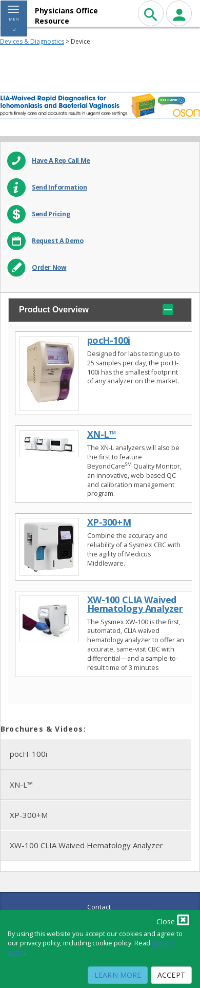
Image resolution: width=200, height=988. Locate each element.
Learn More (117, 975)
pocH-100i (28, 754)
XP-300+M (29, 815)
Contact (99, 906)
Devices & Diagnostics (32, 41)
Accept (171, 975)
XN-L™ (21, 784)
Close (172, 919)
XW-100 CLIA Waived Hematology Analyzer (86, 845)
